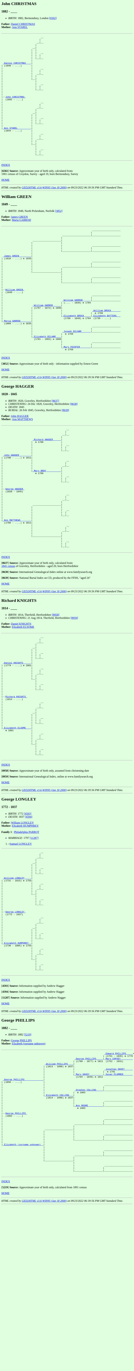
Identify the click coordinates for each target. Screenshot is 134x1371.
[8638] (74, 452)
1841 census (8, 639)
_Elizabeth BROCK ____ (76, 357)
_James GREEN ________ (17, 285)
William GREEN (14, 326)
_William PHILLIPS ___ (59, 1188)
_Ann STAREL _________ (17, 146)
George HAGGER (14, 550)
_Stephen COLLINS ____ (88, 1219)
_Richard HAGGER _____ (46, 490)
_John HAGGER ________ (17, 509)
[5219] (27, 1156)
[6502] (53, 18)
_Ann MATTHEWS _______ (17, 587)
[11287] (34, 935)
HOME (5, 204)
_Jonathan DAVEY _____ (118, 1194)
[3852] (58, 235)
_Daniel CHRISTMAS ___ (17, 68)
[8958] (55, 688)
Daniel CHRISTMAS (23, 24)
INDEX (5, 189)
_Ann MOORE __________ (88, 1238)
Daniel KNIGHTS (21, 697)
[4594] (28, 914)
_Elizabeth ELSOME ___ (17, 819)
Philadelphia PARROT (26, 929)
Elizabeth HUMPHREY (25, 923)
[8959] (74, 691)
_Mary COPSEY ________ (118, 1182)
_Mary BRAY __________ (46, 528)
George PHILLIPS (21, 1162)
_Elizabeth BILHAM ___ (46, 382)
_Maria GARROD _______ (17, 364)
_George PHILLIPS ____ (88, 1182)
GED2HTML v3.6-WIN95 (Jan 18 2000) (44, 211)
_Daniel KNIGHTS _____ (17, 741)
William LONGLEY (22, 920)
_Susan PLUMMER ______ (118, 1201)
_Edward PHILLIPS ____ (118, 1176)
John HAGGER (20, 464)
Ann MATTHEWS (22, 468)
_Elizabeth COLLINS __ (59, 1226)
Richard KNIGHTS (16, 782)
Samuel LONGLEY (21, 941)
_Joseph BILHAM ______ (76, 376)
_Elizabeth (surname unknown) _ (23, 1285)
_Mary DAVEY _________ (88, 1201)
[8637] (55, 449)
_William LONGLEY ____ (17, 981)
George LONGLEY (15, 1022)
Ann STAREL (20, 27)
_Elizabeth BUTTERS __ (106, 357)
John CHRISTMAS (15, 109)
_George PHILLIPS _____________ (23, 1207)
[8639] (65, 459)
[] (5, 195)
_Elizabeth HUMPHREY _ (17, 1059)
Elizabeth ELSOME (23, 700)
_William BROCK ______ (106, 351)
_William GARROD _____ (76, 339)
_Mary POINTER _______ (76, 395)
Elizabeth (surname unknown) (28, 1165)
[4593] (27, 911)
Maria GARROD (21, 244)
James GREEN (19, 241)
